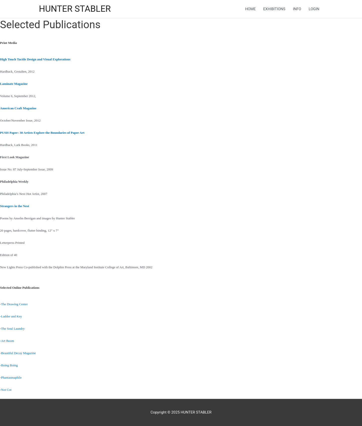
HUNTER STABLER (75, 9)
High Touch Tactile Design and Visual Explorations (35, 59)
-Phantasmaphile (11, 377)
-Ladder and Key (11, 316)
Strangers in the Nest (14, 206)
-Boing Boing (9, 365)
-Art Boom (7, 341)
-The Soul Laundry (12, 328)
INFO (297, 9)
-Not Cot (5, 390)
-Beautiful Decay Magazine (18, 353)
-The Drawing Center (14, 304)
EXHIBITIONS (274, 9)
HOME (250, 9)
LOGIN (314, 9)
